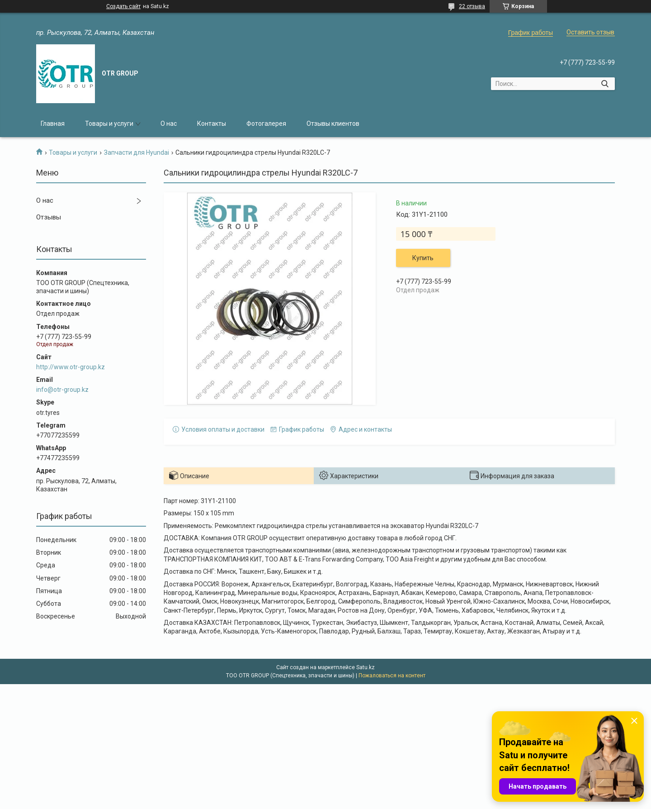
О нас (168, 123)
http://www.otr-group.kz (70, 367)
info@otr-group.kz (62, 389)
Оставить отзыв (590, 32)
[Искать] (604, 83)
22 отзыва (472, 6)
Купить (423, 258)
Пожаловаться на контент (392, 675)
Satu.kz (365, 667)
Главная (53, 123)
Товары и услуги (109, 123)
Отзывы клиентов (333, 123)
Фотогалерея (266, 123)
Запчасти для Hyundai (136, 152)
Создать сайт (123, 6)
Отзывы (48, 217)
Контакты (211, 123)
